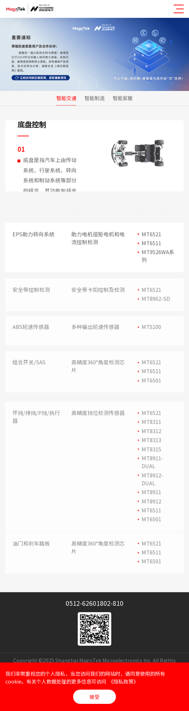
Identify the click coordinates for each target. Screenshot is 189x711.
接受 (94, 696)
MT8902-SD (156, 300)
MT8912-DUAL (152, 485)
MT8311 (151, 428)
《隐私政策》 (123, 681)
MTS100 (151, 328)
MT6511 (151, 243)
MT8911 (151, 498)
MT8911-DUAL (152, 468)
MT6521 (151, 234)
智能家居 (123, 98)
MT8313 (151, 446)
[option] (139, 156)
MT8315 (151, 455)
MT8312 (151, 437)
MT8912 (151, 507)
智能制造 (94, 98)
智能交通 (66, 98)
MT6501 (151, 382)
